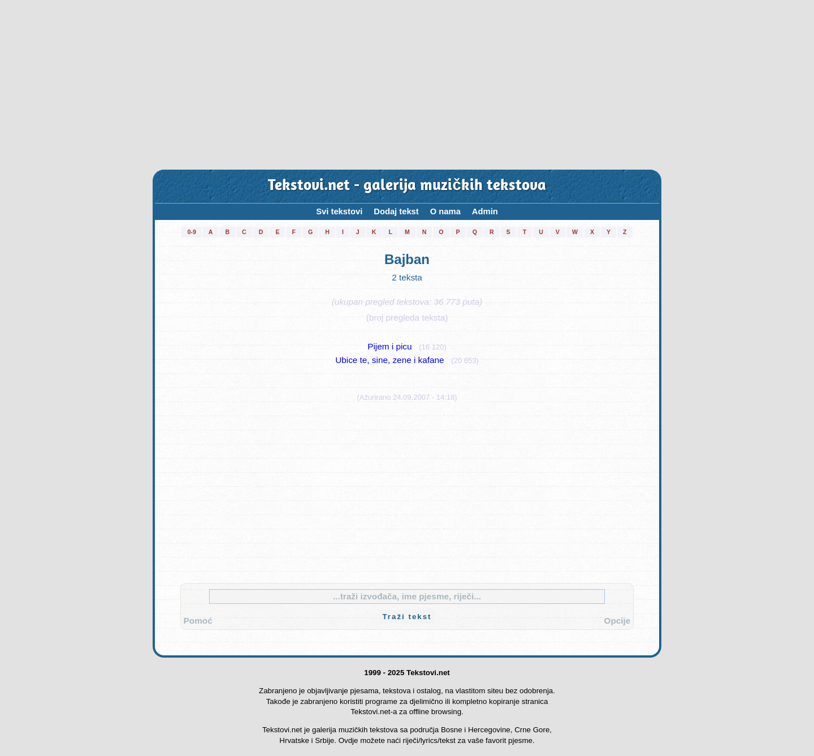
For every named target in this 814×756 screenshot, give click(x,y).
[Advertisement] (407, 85)
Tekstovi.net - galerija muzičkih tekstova (406, 186)
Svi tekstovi (339, 211)
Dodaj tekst (396, 211)
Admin (485, 211)
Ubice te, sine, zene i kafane (389, 360)
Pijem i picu (389, 346)
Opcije (617, 620)
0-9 (191, 231)
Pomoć (198, 620)
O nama (445, 211)
